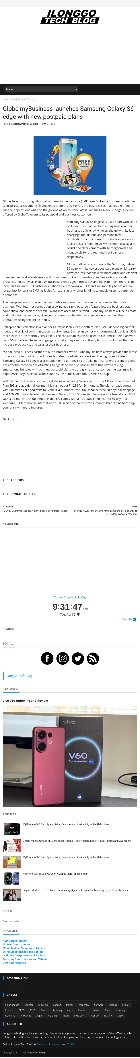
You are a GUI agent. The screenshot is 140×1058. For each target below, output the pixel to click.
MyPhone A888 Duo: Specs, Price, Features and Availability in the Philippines (66, 858)
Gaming (57, 1005)
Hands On (94, 1016)
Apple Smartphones (15, 941)
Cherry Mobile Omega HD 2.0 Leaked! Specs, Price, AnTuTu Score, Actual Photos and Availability (77, 841)
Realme (126, 1005)
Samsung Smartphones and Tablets (25, 960)
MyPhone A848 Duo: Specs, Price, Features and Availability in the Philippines (66, 825)
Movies (69, 1005)
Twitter (71, 1045)
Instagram (55, 1045)
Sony (107, 1011)
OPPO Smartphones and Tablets (23, 953)
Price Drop (25, 1016)
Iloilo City (78, 1016)
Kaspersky (84, 1005)
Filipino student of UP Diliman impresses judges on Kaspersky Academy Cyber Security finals (75, 891)
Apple (39, 1016)
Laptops (113, 1005)
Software (98, 1005)
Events (43, 1011)
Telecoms (43, 1005)
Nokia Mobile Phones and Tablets (24, 949)
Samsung (57, 1011)
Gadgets (28, 1005)
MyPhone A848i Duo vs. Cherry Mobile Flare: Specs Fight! (55, 874)
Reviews (82, 1011)
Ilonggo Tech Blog (19, 677)
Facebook (42, 1045)
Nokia (66, 1016)
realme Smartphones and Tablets (24, 956)
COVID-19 (10, 1016)
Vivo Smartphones (14, 964)
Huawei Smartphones (16, 945)
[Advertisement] (70, 56)
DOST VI (108, 1016)
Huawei (96, 1011)
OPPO (22, 1011)
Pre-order (53, 1016)
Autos (70, 1011)
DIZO (120, 1016)
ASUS (32, 1011)
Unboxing (120, 1011)
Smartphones (12, 1005)
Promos (9, 1011)
